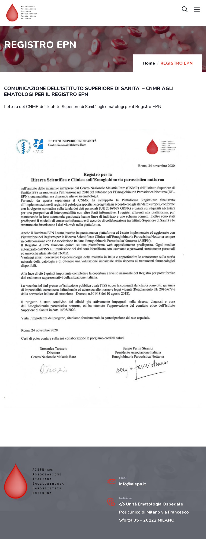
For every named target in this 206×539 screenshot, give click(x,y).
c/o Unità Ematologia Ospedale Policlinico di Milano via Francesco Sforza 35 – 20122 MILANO (154, 512)
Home (149, 63)
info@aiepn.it (132, 484)
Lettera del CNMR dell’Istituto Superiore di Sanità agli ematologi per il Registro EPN (82, 107)
